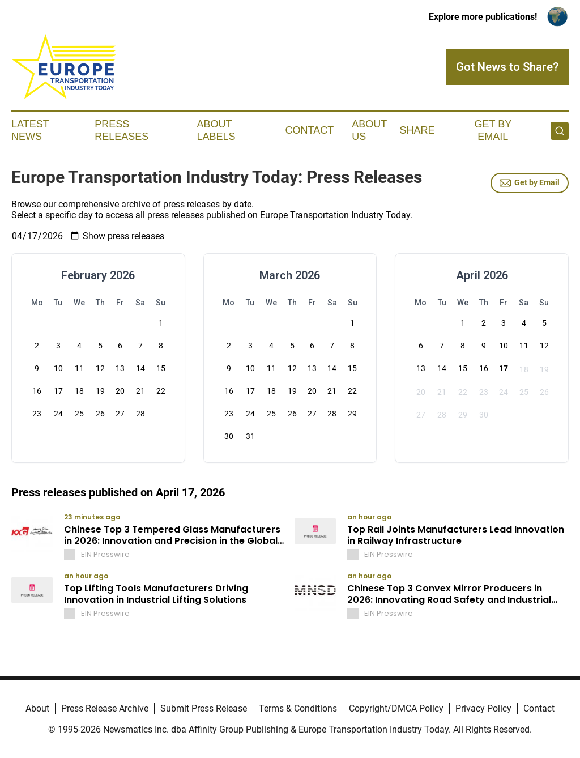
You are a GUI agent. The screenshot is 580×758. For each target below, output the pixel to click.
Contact (309, 130)
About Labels (216, 130)
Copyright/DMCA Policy (396, 708)
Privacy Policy (483, 708)
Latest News (30, 130)
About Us (369, 130)
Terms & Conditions (298, 708)
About (37, 708)
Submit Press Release (203, 708)
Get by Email (530, 183)
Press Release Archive (104, 708)
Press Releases (121, 130)
